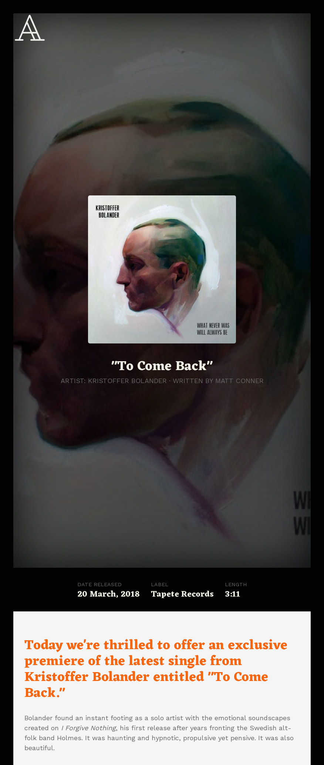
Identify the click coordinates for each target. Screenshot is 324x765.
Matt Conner (239, 381)
